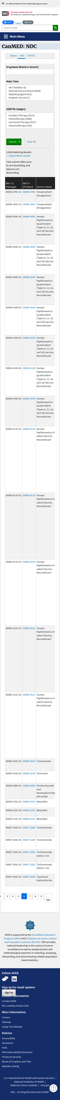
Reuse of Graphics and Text (16, 1061)
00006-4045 (29, 216)
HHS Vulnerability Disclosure (17, 1052)
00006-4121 (29, 628)
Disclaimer (7, 1043)
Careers (6, 1017)
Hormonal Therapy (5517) (30, 122)
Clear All (31, 141)
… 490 (48, 898)
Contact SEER (9, 1001)
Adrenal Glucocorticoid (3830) (30, 91)
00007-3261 (29, 852)
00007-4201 (29, 876)
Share (9, 21)
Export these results (19, 155)
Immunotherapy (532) (30, 125)
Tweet (18, 23)
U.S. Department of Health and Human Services (29, 1078)
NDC (22, 55)
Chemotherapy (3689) (30, 118)
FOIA (4, 1047)
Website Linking (10, 1066)
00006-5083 (29, 785)
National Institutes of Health (29, 1081)
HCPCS (31, 55)
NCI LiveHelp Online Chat (15, 1005)
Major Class (12, 81)
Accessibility (8, 1038)
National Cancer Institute (24, 1085)
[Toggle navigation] (14, 37)
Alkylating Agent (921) (30, 94)
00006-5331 (29, 801)
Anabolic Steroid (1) (30, 97)
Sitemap (6, 1022)
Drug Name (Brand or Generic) (22, 67)
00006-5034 (29, 773)
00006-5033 (29, 761)
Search (12, 141)
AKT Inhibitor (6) (30, 87)
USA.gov (44, 1085)
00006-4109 (29, 307)
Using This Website (12, 1026)
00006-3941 (29, 191)
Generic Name (44, 186)
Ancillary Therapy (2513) (30, 115)
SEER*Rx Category (15, 109)
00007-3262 (29, 864)
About (13, 55)
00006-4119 (29, 428)
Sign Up (9, 992)
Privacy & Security (11, 1056)
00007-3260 (29, 827)
